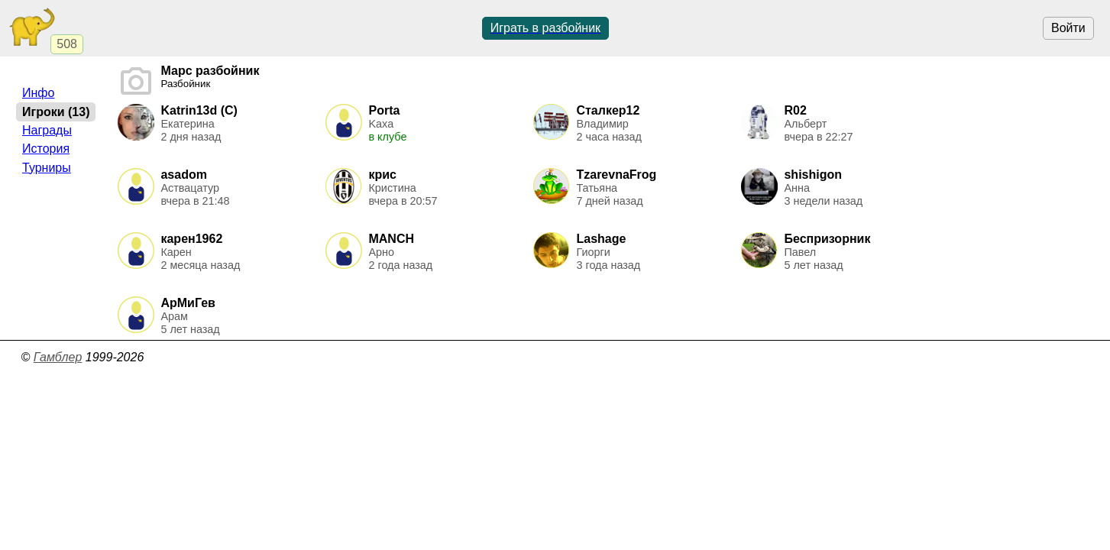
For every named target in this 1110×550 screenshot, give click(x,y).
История (46, 148)
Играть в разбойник (545, 27)
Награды (47, 130)
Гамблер (58, 357)
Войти (1068, 27)
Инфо (38, 92)
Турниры (46, 167)
